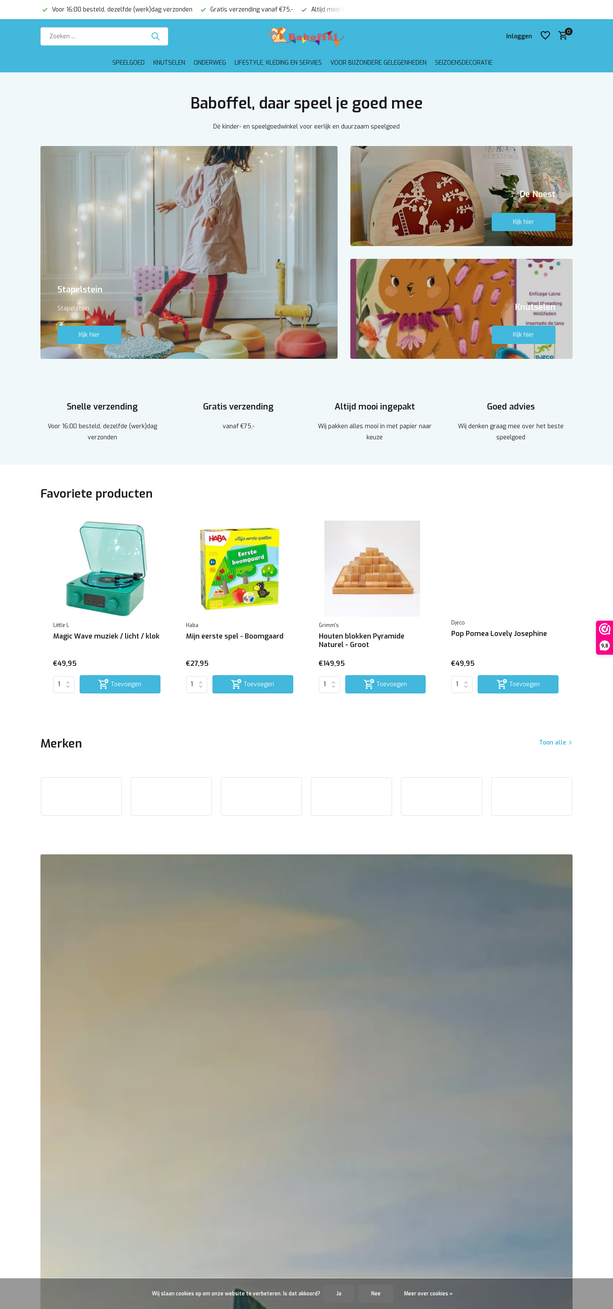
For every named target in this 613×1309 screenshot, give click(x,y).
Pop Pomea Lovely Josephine (499, 634)
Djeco (458, 622)
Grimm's (329, 625)
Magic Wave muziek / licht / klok (106, 636)
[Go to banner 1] (189, 252)
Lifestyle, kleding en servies (278, 63)
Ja (338, 1293)
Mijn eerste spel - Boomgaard (235, 636)
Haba (192, 625)
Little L (61, 625)
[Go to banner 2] (461, 196)
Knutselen (169, 63)
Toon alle (552, 743)
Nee (376, 1293)
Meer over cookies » (428, 1293)
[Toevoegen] (120, 684)
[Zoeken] (104, 36)
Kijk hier (89, 335)
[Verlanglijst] (545, 36)
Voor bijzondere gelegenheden (378, 63)
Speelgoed (128, 63)
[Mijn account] (519, 36)
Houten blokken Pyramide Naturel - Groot (361, 641)
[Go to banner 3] (461, 309)
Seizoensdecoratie (464, 63)
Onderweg (210, 63)
